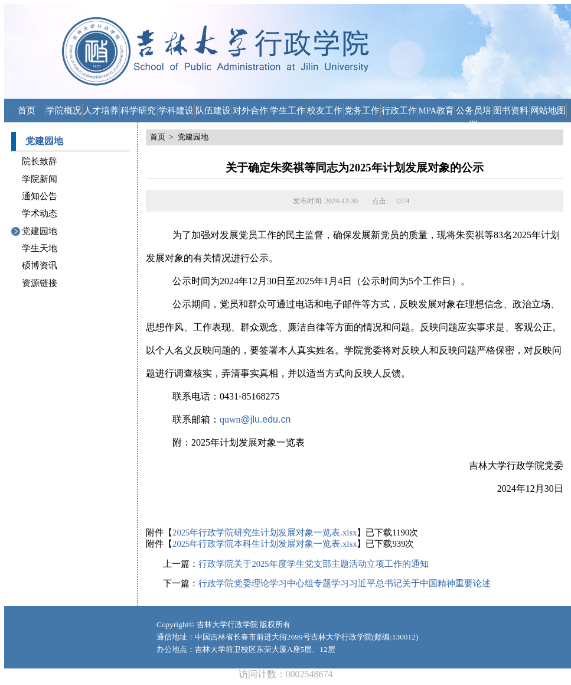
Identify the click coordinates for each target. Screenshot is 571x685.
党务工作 (362, 110)
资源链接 (39, 283)
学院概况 (63, 110)
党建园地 (39, 231)
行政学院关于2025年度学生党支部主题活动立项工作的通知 (313, 564)
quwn (230, 419)
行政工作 (399, 110)
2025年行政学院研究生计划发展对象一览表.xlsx (264, 532)
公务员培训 (473, 112)
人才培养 (101, 110)
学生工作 (287, 110)
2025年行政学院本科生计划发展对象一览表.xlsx (264, 543)
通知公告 (39, 196)
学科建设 (176, 110)
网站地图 (548, 110)
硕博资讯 (39, 265)
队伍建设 (213, 110)
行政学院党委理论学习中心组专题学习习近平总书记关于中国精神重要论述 (344, 583)
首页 (26, 110)
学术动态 (39, 213)
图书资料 (510, 110)
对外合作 (250, 110)
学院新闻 (39, 179)
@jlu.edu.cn (266, 419)
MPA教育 (436, 110)
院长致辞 (39, 161)
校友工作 (324, 110)
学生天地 (39, 248)
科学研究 (138, 110)
